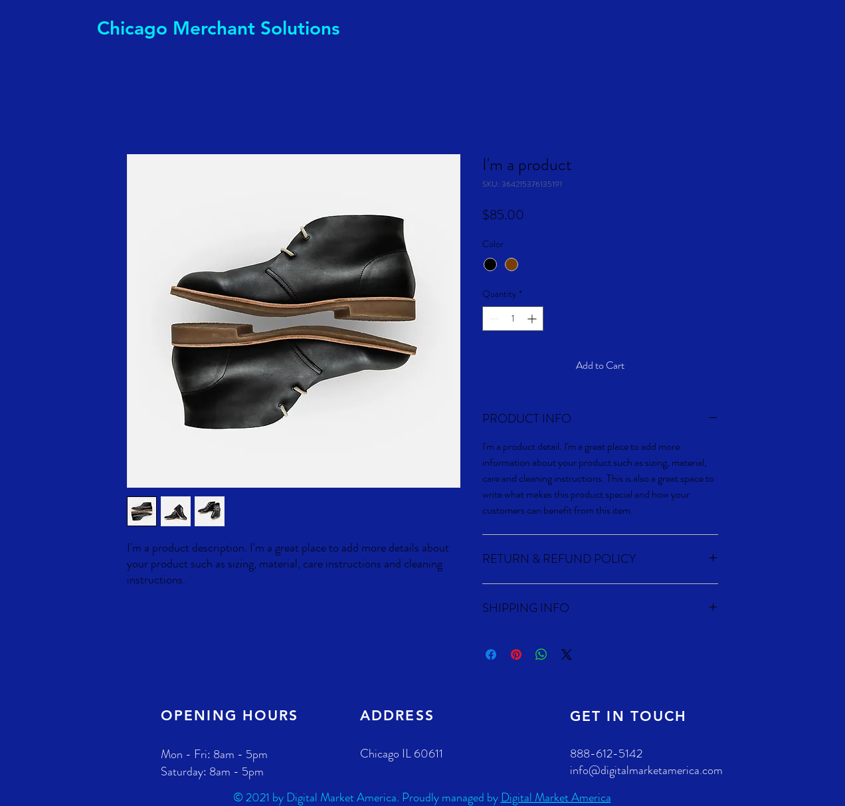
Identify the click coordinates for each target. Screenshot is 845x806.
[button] (735, 28)
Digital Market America (556, 797)
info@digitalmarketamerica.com (646, 770)
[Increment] (533, 318)
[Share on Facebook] (491, 654)
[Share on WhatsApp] (541, 654)
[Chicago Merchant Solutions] (219, 28)
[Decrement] (492, 318)
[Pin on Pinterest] (516, 654)
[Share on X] (567, 654)
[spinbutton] (513, 318)
